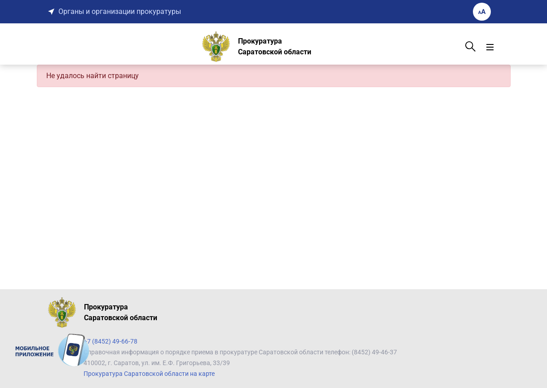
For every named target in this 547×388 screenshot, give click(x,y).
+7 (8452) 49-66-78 (110, 341)
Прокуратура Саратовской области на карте (149, 373)
